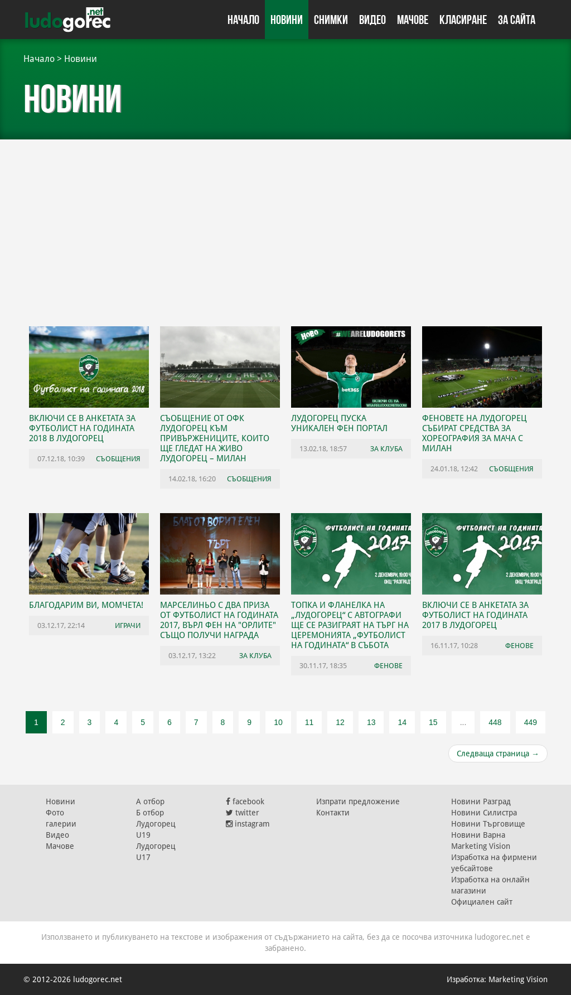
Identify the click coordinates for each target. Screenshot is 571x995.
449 (530, 722)
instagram (248, 823)
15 (433, 722)
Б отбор (150, 812)
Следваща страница (498, 753)
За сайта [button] (516, 19)
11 (309, 722)
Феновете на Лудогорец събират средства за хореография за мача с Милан (474, 433)
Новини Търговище (488, 823)
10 (278, 722)
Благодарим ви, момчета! (86, 605)
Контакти (333, 812)
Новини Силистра (484, 812)
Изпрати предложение (358, 801)
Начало (243, 19)
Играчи (128, 625)
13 (371, 722)
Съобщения (118, 459)
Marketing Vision (480, 846)
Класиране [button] (463, 19)
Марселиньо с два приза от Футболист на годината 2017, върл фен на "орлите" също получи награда (219, 620)
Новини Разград (481, 801)
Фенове (388, 665)
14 (402, 722)
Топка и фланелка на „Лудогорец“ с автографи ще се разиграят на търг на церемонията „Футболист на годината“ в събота (350, 625)
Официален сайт (481, 901)
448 (494, 722)
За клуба (386, 449)
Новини (286, 19)
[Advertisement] (285, 229)
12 (340, 722)
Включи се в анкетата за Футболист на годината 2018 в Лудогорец (82, 428)
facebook (245, 801)
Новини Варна (478, 834)
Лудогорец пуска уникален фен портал (339, 423)
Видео (372, 19)
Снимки (331, 19)
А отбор (150, 801)
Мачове (412, 19)
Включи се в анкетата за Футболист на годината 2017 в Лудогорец (475, 615)
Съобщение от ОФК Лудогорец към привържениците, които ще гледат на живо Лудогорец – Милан (214, 438)
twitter (242, 812)
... (463, 722)
